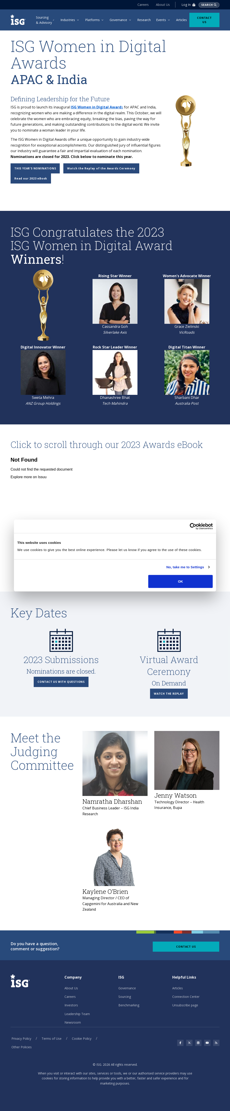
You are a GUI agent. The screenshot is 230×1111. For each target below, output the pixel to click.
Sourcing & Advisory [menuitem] (44, 20)
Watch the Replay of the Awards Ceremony (101, 168)
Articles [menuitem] (181, 20)
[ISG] (19, 20)
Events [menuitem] (161, 20)
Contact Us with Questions (61, 682)
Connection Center (185, 996)
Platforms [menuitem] (92, 20)
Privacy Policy (21, 1038)
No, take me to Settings (185, 567)
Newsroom (72, 1022)
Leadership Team (77, 1014)
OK (180, 581)
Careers (143, 4)
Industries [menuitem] (67, 20)
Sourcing (124, 996)
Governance (127, 988)
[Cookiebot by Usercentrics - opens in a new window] (193, 526)
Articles (177, 988)
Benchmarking (128, 1005)
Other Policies (21, 1047)
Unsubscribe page (185, 1005)
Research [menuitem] (144, 20)
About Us (163, 4)
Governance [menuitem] (118, 20)
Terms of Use (52, 1038)
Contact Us (204, 20)
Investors (71, 1005)
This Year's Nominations (35, 168)
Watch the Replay (169, 694)
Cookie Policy (81, 1038)
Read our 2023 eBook (30, 178)
